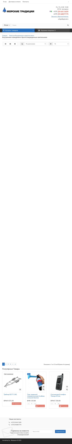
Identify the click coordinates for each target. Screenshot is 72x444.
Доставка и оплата (15, 1)
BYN (66, 1)
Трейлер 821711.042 (10, 394)
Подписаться (60, 431)
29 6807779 (61, 14)
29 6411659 (61, 11)
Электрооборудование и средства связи (21, 35)
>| (15, 364)
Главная (4, 35)
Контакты (26, 1)
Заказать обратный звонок (59, 16)
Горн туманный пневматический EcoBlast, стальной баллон (36, 396)
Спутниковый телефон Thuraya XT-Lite (58, 395)
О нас (5, 1)
